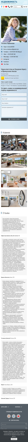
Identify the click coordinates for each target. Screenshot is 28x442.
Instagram (6, 59)
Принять (14, 439)
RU (24, 7)
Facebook (6, 61)
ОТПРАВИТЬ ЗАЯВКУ (14, 119)
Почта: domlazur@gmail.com (11, 49)
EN (26, 7)
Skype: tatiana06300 (9, 47)
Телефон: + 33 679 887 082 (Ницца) (13, 52)
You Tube (6, 64)
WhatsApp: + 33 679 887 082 (11, 56)
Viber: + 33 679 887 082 (10, 54)
